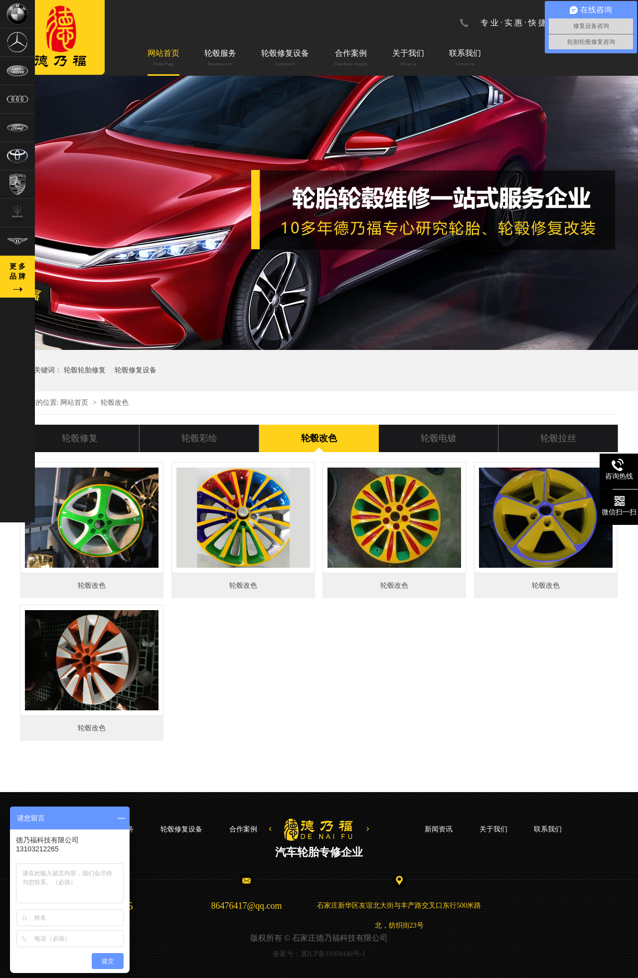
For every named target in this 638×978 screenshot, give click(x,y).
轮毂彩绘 (199, 438)
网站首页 (163, 58)
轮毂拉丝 (558, 438)
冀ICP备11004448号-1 (333, 954)
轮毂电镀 (439, 438)
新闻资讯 (439, 829)
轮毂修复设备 (285, 58)
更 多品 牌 (17, 271)
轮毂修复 (80, 438)
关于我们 (408, 58)
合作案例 (350, 58)
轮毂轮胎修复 (85, 370)
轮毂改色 (319, 438)
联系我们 (465, 58)
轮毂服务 (220, 58)
